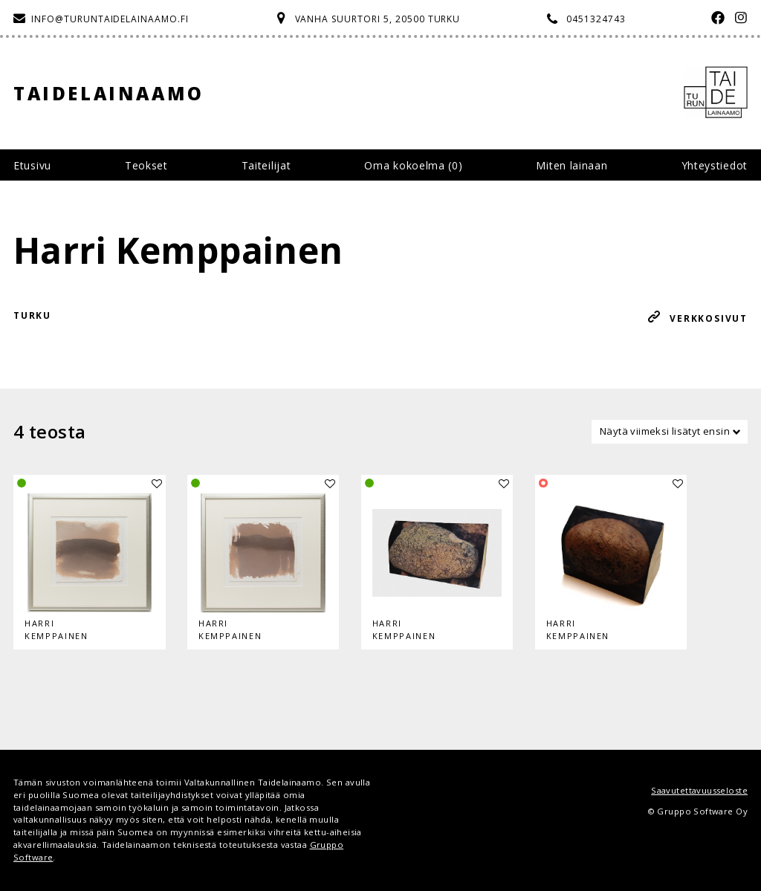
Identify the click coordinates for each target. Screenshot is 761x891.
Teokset (146, 165)
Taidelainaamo (108, 93)
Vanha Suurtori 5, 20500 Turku (378, 19)
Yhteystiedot (714, 165)
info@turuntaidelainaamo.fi (110, 19)
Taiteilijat (266, 165)
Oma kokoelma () (413, 165)
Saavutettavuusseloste (699, 790)
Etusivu (32, 165)
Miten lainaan (571, 165)
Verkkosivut (709, 318)
